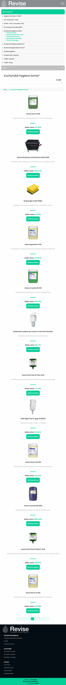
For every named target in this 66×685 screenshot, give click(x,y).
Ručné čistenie (11, 33)
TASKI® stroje (8, 62)
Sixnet (37, 683)
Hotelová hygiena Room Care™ (14, 48)
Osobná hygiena (9, 51)
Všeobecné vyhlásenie (30, 681)
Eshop (5, 89)
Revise (35, 679)
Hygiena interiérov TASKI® (12, 16)
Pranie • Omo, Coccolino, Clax (14, 23)
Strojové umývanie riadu (15, 35)
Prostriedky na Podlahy (10, 657)
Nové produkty (8, 670)
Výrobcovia (7, 664)
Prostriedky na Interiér (9, 654)
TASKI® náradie (9, 59)
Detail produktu (33, 132)
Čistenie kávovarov (13, 36)
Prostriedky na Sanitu (9, 651)
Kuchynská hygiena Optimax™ (14, 44)
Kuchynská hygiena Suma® (13, 31)
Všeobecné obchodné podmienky (13, 638)
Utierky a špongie (13, 40)
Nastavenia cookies (9, 644)
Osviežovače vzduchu (11, 55)
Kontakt (6, 641)
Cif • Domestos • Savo (11, 20)
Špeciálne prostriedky (14, 38)
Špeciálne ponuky (9, 667)
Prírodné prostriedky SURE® (13, 27)
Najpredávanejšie (8, 673)
